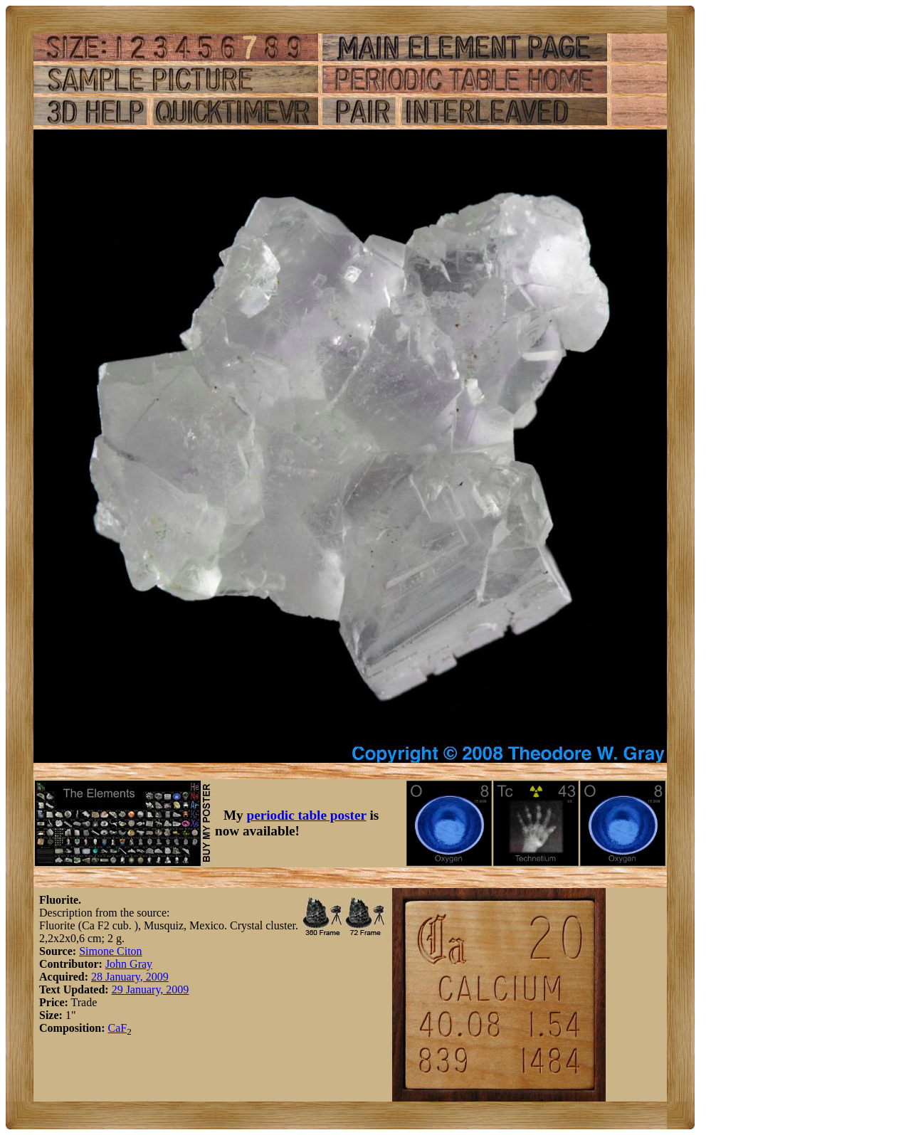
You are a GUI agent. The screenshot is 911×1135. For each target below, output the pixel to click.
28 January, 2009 (130, 977)
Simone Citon (110, 951)
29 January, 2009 (150, 989)
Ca (113, 1028)
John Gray (128, 964)
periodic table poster (307, 815)
